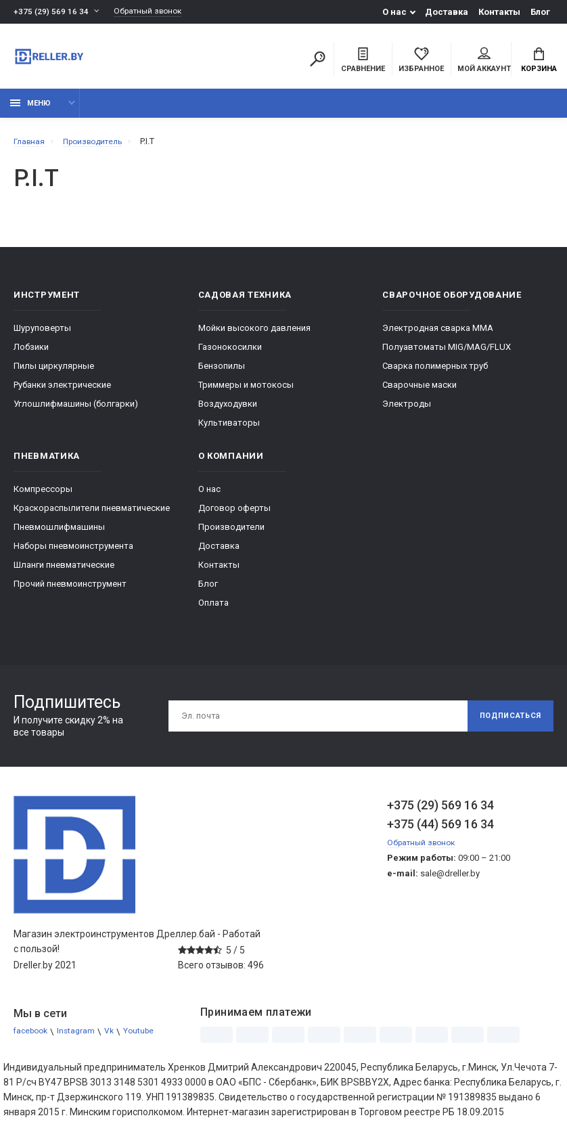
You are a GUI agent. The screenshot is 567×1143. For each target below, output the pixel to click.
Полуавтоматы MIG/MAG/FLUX (446, 354)
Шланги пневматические (64, 571)
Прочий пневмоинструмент (70, 590)
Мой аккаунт (484, 61)
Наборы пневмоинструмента (73, 552)
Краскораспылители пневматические (92, 515)
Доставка (446, 12)
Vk (117, 1038)
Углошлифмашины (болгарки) (76, 410)
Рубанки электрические (62, 391)
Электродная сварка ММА (437, 335)
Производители (231, 534)
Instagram (81, 1038)
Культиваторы (229, 429)
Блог (540, 12)
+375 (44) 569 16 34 (440, 831)
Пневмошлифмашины (59, 534)
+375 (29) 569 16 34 (51, 12)
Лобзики (31, 354)
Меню (30, 110)
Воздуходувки (227, 410)
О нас (394, 12)
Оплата (213, 609)
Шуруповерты (42, 335)
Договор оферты (234, 515)
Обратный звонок (154, 12)
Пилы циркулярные (54, 372)
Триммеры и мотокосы (246, 391)
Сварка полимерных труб (435, 372)
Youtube (148, 1038)
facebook (33, 1038)
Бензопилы (221, 372)
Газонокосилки (230, 354)
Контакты (499, 12)
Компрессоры (43, 496)
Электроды (406, 410)
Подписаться (505, 722)
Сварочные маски (419, 391)
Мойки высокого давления (254, 335)
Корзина (539, 61)
